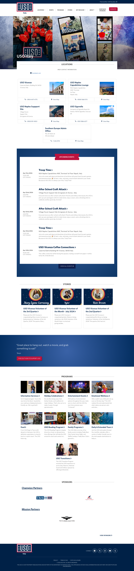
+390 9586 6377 (81, 121)
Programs (60, 10)
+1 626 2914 (55, 141)
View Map (56, 99)
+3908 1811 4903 (31, 121)
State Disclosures (75, 560)
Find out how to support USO (29, 358)
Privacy (55, 560)
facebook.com (35, 73)
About (92, 10)
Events (51, 10)
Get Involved (81, 10)
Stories (70, 10)
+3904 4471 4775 (31, 99)
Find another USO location (108, 2)
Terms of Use (64, 560)
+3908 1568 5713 (81, 99)
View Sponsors (106, 535)
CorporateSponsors (102, 9)
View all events (67, 266)
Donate (113, 9)
